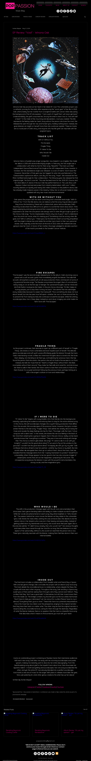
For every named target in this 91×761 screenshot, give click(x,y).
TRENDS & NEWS (27, 16)
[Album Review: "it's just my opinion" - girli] (74, 720)
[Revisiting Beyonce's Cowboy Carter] (17, 720)
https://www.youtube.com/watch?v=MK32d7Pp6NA (29, 377)
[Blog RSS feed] (57, 753)
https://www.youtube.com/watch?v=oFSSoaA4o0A (29, 618)
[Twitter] (67, 11)
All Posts (6, 16)
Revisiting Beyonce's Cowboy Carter (13, 731)
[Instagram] (58, 11)
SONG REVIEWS (16, 16)
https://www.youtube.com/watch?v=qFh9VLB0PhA (29, 306)
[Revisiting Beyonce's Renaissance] (45, 720)
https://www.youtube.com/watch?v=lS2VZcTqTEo (29, 540)
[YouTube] (74, 11)
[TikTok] (71, 11)
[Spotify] (61, 11)
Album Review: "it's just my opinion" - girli (73, 731)
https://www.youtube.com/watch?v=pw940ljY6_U (29, 233)
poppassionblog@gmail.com (45, 741)
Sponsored (65, 16)
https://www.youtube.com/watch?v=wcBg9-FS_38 (29, 467)
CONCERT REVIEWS (40, 16)
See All (85, 709)
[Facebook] (64, 11)
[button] (85, 16)
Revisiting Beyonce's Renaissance (42, 731)
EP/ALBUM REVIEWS (54, 16)
